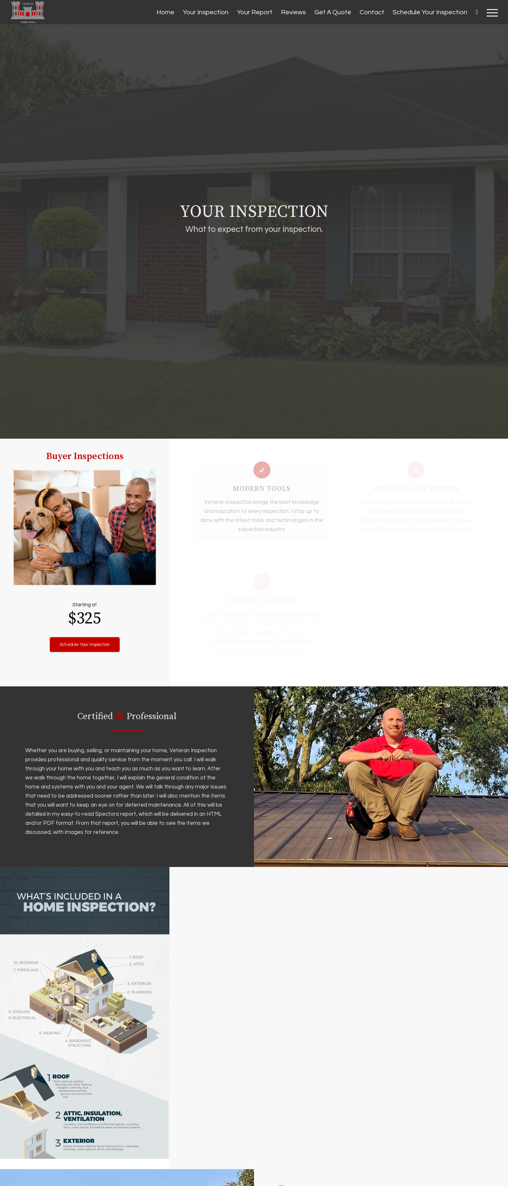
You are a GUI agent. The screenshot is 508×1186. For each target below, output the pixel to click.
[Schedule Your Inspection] (84, 628)
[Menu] (490, 12)
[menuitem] (165, 12)
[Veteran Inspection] (27, 12)
